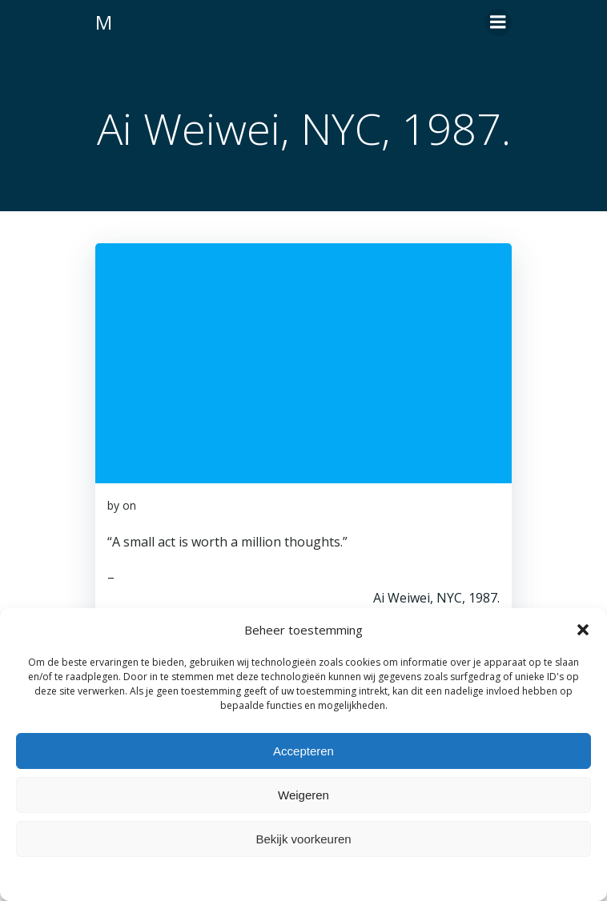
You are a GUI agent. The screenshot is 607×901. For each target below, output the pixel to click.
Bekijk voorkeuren (303, 839)
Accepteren (303, 751)
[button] (583, 630)
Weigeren (303, 795)
